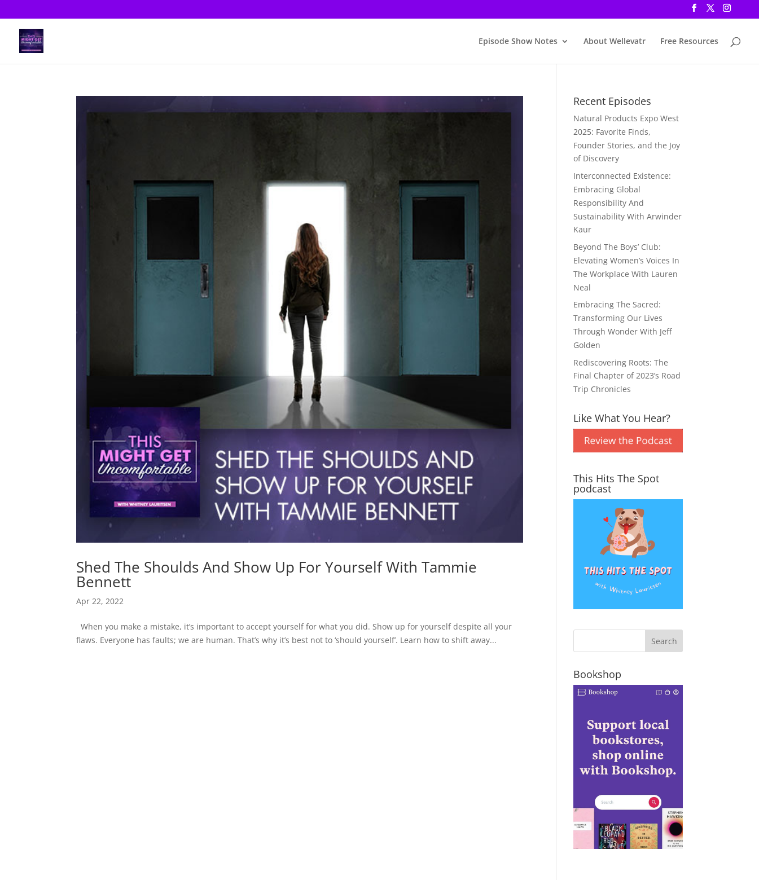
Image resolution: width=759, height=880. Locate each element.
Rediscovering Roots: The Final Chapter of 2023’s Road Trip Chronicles (627, 376)
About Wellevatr (614, 41)
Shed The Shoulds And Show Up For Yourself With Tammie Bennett (276, 574)
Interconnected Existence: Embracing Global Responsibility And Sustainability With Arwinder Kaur (627, 202)
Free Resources (689, 41)
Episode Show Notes (518, 41)
